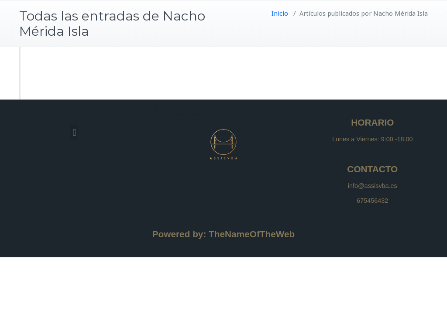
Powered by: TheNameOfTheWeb (223, 234)
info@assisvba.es (372, 185)
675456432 (372, 200)
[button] (74, 132)
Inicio (280, 13)
